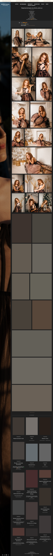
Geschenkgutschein (37, 4)
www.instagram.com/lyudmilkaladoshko (31, 25)
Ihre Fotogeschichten (23, 4)
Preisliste (42, 4)
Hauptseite (16, 4)
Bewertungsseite (30, 4)
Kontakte (47, 4)
